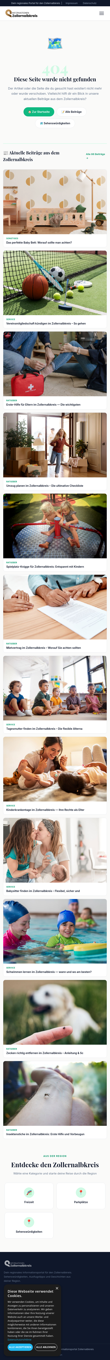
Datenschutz (89, 3)
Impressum (72, 3)
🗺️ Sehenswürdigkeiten (55, 123)
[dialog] (32, 1320)
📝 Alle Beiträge (71, 111)
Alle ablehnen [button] (46, 1347)
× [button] (56, 1288)
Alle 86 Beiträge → (95, 156)
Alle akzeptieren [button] (20, 1347)
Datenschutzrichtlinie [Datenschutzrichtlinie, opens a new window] (20, 1339)
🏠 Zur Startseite (39, 111)
